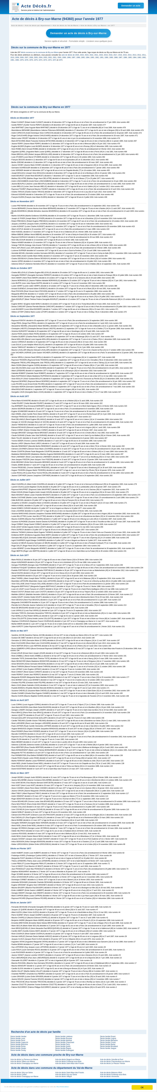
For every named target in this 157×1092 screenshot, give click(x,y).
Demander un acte (130, 5)
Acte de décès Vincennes (109, 1076)
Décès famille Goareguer (64, 1049)
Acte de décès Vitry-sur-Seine (22, 1072)
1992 (97, 56)
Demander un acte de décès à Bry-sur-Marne (78, 32)
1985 (130, 56)
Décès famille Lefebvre (63, 1036)
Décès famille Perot (18, 1039)
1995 (83, 56)
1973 (45, 59)
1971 (54, 59)
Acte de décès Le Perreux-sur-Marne (24, 1058)
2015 (125, 54)
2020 (101, 54)
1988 (116, 56)
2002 (50, 56)
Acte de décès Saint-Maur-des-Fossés (69, 1062)
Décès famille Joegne (108, 1047)
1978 (26, 59)
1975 (36, 59)
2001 (55, 56)
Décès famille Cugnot (108, 1037)
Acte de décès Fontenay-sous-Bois (68, 1060)
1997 (73, 56)
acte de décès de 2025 (70, 54)
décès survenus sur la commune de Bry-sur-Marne (40, 51)
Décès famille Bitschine (19, 1043)
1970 (60, 59)
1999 (64, 56)
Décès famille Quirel (62, 1045)
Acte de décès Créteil (19, 1074)
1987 (120, 56)
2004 (41, 56)
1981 (12, 59)
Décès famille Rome (18, 1045)
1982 (144, 56)
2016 (120, 54)
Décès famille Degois (63, 1047)
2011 (144, 54)
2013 (134, 54)
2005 (36, 56)
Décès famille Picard (107, 1036)
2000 (59, 56)
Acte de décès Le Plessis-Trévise (112, 1062)
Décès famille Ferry (62, 1043)
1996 (78, 56)
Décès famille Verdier (18, 1036)
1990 (106, 56)
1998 (69, 56)
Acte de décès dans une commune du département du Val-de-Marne (51, 1067)
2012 (139, 54)
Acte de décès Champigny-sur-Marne (24, 1062)
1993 (92, 56)
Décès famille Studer (18, 1047)
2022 (91, 54)
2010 (12, 56)
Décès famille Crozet (108, 1041)
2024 (82, 54)
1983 (139, 56)
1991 (102, 56)
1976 (31, 59)
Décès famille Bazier (107, 1043)
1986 (125, 56)
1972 (50, 59)
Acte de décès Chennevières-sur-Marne (115, 1060)
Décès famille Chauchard (64, 1041)
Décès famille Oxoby (18, 1049)
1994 (88, 56)
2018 (110, 54)
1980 (17, 59)
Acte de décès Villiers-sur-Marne (23, 1060)
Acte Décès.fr (36, 6)
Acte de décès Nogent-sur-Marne (67, 1058)
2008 (22, 56)
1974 (40, 59)
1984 (135, 56)
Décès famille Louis (18, 1037)
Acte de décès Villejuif (63, 1076)
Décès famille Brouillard (109, 1045)
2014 (129, 54)
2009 (17, 56)
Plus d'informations (94, 1087)
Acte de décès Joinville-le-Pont (111, 1058)
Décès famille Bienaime (109, 1039)
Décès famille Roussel (63, 1037)
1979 (22, 59)
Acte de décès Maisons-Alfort (111, 1072)
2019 (106, 54)
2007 (26, 56)
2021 (96, 54)
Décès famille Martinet (63, 1039)
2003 (45, 56)
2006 (31, 56)
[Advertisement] (78, 83)
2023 (87, 54)
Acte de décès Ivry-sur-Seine (66, 1074)
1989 (111, 56)
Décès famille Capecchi (19, 1041)
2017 (115, 54)
